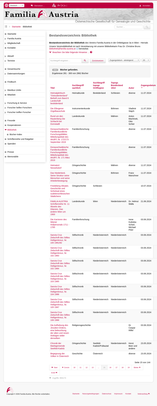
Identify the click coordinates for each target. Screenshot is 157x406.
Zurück (65, 367)
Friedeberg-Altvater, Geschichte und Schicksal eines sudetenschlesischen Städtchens (60, 191)
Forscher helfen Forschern (19, 107)
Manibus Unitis (14, 90)
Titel (52, 88)
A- (65, 6)
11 (80, 367)
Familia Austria (14, 38)
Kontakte (11, 48)
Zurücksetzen (97, 61)
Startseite (11, 34)
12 (87, 367)
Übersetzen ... (39, 6)
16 (110, 367)
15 (104, 367)
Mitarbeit (11, 95)
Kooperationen (14, 125)
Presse (10, 152)
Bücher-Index (16, 134)
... (98, 367)
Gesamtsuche (13, 69)
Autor (131, 88)
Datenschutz (106, 394)
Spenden (11, 144)
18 (122, 367)
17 (116, 367)
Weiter (137, 367)
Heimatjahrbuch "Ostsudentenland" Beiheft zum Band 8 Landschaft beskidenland (59, 98)
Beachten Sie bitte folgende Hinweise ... (70, 52)
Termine (11, 61)
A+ (59, 5)
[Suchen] (85, 60)
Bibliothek (11, 130)
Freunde (11, 120)
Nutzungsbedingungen (90, 394)
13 (93, 367)
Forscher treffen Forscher (19, 112)
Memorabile (12, 156)
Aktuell (10, 56)
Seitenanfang (144, 394)
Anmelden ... (146, 6)
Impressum (118, 394)
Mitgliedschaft (13, 43)
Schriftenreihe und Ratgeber (20, 139)
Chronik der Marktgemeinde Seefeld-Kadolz (57, 346)
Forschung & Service (17, 103)
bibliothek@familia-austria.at (62, 49)
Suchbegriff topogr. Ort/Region (99, 85)
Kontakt (128, 394)
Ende (54, 373)
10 (74, 367)
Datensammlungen (16, 73)
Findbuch (11, 82)
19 (129, 367)
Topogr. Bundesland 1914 (117, 85)
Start (54, 367)
